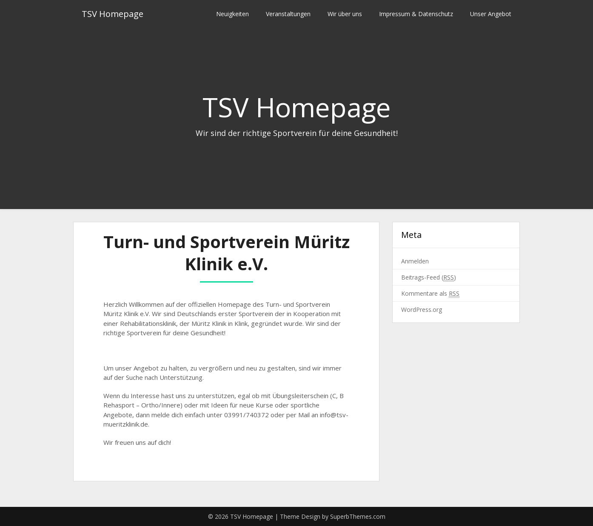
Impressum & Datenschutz (416, 14)
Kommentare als (430, 293)
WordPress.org (421, 309)
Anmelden (415, 261)
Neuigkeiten (232, 14)
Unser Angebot (490, 14)
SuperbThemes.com (357, 516)
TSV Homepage (112, 14)
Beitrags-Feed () (428, 277)
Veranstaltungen (288, 14)
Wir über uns (345, 14)
